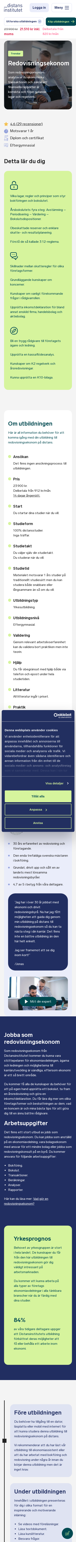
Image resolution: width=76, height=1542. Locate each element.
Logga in (39, 8)
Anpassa (38, 809)
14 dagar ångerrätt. (26, 495)
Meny (62, 8)
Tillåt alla (38, 796)
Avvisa (38, 822)
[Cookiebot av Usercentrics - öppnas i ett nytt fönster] (54, 715)
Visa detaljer (54, 783)
